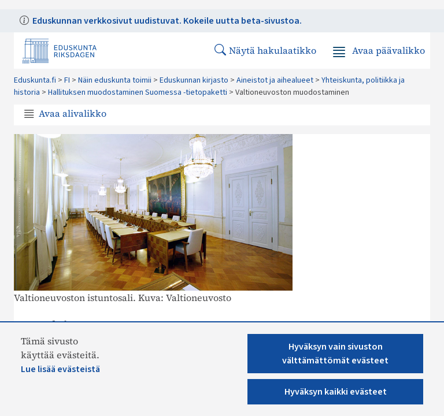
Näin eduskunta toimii (114, 80)
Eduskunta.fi (35, 80)
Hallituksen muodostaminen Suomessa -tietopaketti (137, 92)
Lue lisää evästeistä (60, 369)
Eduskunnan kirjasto (194, 80)
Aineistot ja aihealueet (274, 80)
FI (67, 80)
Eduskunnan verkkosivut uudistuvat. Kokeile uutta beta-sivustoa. (166, 20)
